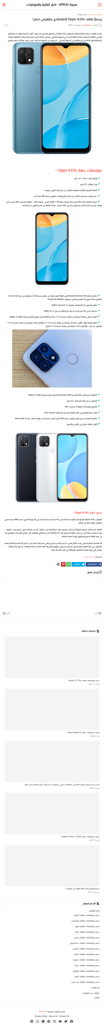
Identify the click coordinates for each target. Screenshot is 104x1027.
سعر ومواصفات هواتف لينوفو (86, 959)
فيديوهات (95, 987)
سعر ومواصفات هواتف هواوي (86, 971)
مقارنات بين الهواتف (91, 993)
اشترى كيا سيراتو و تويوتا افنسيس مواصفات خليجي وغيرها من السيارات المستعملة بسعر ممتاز (62, 784)
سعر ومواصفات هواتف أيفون (87, 915)
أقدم (6, 613)
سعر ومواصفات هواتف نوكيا (87, 965)
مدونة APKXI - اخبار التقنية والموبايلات (51, 4)
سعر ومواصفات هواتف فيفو (87, 954)
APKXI (42, 1011)
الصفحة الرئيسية (95, 14)
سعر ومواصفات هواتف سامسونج (85, 943)
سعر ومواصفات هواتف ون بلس (85, 982)
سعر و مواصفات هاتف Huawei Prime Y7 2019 (80, 836)
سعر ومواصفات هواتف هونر (87, 976)
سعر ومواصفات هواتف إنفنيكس (85, 921)
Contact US (64, 1016)
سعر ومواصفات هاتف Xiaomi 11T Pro (84, 680)
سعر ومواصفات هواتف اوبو (87, 926)
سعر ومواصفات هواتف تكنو (87, 932)
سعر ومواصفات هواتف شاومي (86, 948)
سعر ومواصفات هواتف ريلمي (87, 937)
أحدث (98, 613)
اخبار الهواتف (82, 14)
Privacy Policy (41, 1016)
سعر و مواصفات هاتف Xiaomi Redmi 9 (83, 732)
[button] (100, 4)
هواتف (97, 997)
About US (53, 1016)
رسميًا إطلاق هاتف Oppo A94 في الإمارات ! (82, 889)
